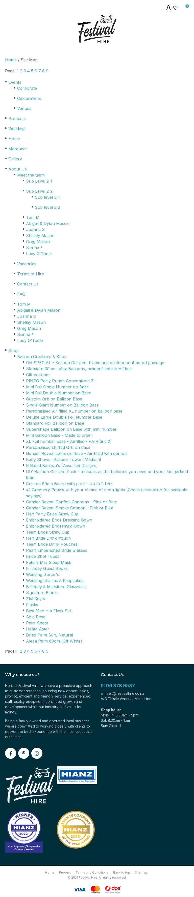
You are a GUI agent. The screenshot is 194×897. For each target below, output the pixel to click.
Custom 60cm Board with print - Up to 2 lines (69, 483)
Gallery (15, 158)
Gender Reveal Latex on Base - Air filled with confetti (77, 453)
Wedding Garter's (42, 574)
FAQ (21, 294)
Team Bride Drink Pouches (52, 544)
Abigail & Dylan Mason (47, 223)
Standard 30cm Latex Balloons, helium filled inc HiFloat (79, 368)
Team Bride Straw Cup (47, 532)
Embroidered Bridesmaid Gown (55, 526)
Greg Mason (38, 241)
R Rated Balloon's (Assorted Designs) (62, 465)
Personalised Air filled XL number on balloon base (74, 411)
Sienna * (34, 247)
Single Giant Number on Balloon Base (62, 405)
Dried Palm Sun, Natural (49, 635)
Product (65, 872)
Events (14, 82)
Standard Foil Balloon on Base (55, 423)
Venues (24, 108)
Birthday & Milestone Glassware (56, 586)
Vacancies (26, 263)
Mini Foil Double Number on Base (58, 392)
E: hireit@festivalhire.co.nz (122, 693)
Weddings (17, 128)
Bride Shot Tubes (42, 556)
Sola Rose (35, 616)
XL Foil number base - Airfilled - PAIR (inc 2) (69, 441)
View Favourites (175, 8)
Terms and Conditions (92, 872)
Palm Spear (37, 622)
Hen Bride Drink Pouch (48, 538)
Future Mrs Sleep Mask (48, 562)
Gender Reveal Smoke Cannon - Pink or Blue (69, 507)
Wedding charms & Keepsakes (54, 580)
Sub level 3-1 (47, 197)
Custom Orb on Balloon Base (54, 398)
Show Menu (8, 30)
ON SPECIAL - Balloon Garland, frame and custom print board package (95, 362)
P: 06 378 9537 (118, 685)
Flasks (32, 604)
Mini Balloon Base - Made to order (59, 435)
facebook (10, 753)
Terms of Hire (30, 273)
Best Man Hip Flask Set (48, 610)
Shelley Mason (40, 235)
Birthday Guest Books (47, 568)
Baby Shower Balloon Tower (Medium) (63, 459)
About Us (17, 168)
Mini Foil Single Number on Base (57, 386)
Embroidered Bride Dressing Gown (59, 520)
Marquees (18, 148)
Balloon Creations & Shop (42, 356)
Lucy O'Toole (39, 253)
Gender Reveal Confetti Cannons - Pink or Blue (71, 501)
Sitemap (141, 872)
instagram (36, 753)
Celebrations (29, 98)
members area (168, 8)
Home (11, 59)
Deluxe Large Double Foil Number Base (64, 417)
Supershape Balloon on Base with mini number (71, 429)
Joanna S (35, 229)
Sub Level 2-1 (39, 181)
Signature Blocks (42, 592)
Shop (13, 350)
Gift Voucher (38, 374)
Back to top (121, 872)
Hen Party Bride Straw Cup (52, 513)
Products (17, 118)
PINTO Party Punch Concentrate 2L (60, 380)
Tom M (33, 217)
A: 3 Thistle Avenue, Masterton (126, 699)
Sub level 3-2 (47, 207)
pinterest (23, 753)
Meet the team (31, 175)
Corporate (27, 88)
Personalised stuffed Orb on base (58, 447)
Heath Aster (37, 628)
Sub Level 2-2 (39, 191)
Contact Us (28, 283)
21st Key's (35, 598)
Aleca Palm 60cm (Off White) (54, 641)
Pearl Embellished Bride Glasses (56, 550)
